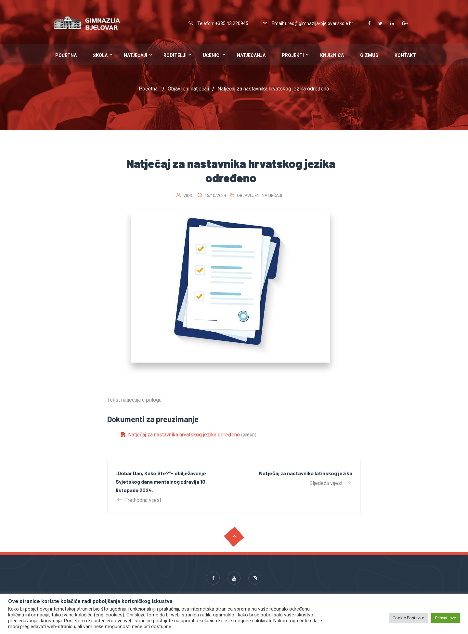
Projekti (293, 55)
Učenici (212, 55)
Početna (66, 55)
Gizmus (369, 55)
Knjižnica (332, 55)
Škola (100, 55)
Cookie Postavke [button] (408, 617)
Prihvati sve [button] (445, 617)
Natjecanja (251, 55)
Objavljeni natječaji (259, 195)
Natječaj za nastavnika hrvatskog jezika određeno (184, 435)
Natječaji (135, 55)
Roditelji (175, 55)
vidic (188, 195)
